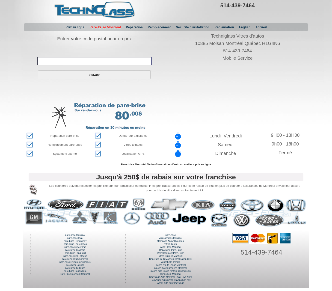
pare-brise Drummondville (75, 259)
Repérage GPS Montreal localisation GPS (170, 259)
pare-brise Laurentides (75, 244)
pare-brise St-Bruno (75, 268)
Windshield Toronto (171, 262)
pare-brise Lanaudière (75, 271)
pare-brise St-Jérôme (75, 247)
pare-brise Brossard (75, 250)
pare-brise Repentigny (75, 241)
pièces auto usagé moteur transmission (171, 271)
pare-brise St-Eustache (75, 256)
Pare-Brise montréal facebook (75, 274)
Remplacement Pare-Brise (170, 253)
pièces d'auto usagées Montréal (170, 268)
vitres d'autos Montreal (170, 238)
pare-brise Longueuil (75, 253)
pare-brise (170, 235)
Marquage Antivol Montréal (170, 241)
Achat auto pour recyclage (170, 283)
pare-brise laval (75, 238)
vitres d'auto (170, 244)
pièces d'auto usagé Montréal (171, 265)
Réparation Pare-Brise (170, 250)
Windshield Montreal (170, 274)
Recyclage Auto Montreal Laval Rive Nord (170, 277)
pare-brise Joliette (75, 265)
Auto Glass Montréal (170, 247)
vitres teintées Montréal (170, 256)
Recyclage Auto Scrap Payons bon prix (171, 280)
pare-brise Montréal (75, 235)
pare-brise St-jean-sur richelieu (75, 262)
